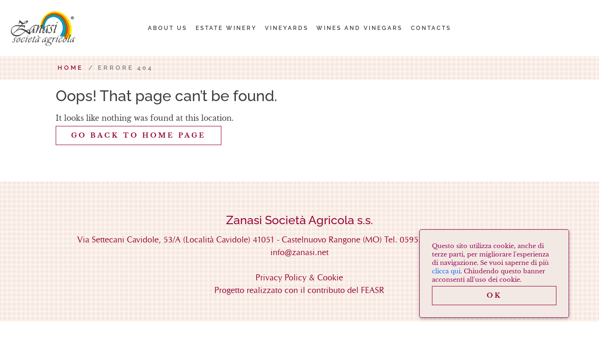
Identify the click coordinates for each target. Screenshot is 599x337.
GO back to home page (138, 135)
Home (70, 67)
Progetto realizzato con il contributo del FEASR (299, 290)
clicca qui (446, 271)
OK (494, 295)
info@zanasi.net (299, 252)
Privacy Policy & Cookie (299, 277)
